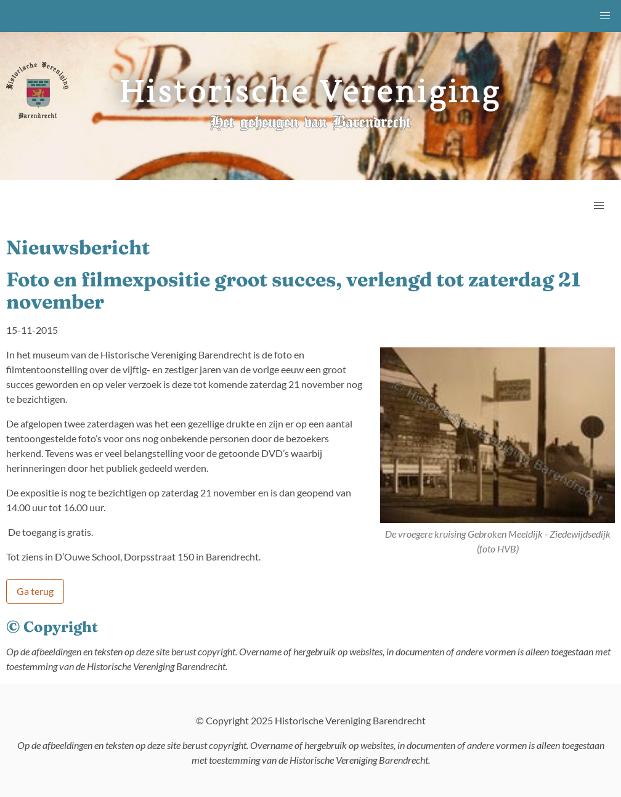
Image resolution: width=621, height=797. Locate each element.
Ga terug (35, 591)
